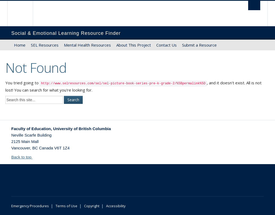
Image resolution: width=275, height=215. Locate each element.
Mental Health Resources (87, 45)
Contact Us (166, 45)
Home (20, 45)
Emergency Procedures (30, 205)
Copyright (91, 205)
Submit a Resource (199, 45)
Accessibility (115, 205)
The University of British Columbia (24, 13)
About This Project (133, 45)
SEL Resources (45, 45)
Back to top (24, 157)
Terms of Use (66, 205)
